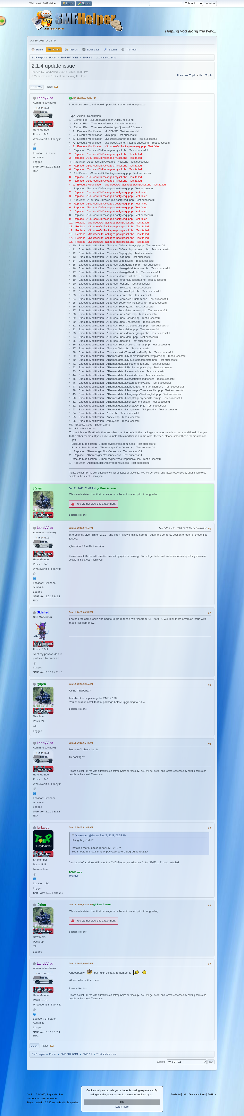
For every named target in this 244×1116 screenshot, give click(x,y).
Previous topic (186, 75)
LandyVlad (45, 98)
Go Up (34, 1046)
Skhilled (43, 612)
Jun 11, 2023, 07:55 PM (81, 528)
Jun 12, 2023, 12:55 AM (81, 684)
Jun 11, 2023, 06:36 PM (84, 98)
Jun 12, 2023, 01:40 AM (81, 743)
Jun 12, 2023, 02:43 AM (82, 488)
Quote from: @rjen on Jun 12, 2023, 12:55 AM (100, 835)
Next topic (205, 75)
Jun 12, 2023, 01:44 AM (81, 827)
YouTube (73, 875)
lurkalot (43, 827)
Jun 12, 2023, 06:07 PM (81, 963)
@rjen (37, 488)
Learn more (122, 1106)
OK (122, 1102)
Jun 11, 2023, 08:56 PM (81, 612)
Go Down (36, 87)
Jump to (161, 1061)
